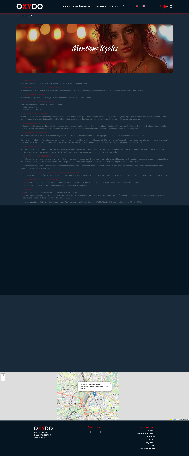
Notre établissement (82, 6)
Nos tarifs (101, 6)
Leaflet (173, 419)
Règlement (150, 442)
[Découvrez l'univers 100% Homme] (166, 6)
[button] (94, 394)
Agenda (66, 6)
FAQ (153, 445)
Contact (114, 6)
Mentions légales (147, 448)
